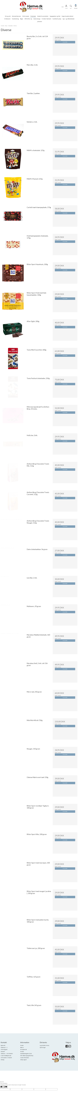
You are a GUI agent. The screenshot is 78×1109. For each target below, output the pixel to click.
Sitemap (2, 1059)
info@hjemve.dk (7, 1055)
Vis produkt (65, 42)
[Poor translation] (5, 1087)
